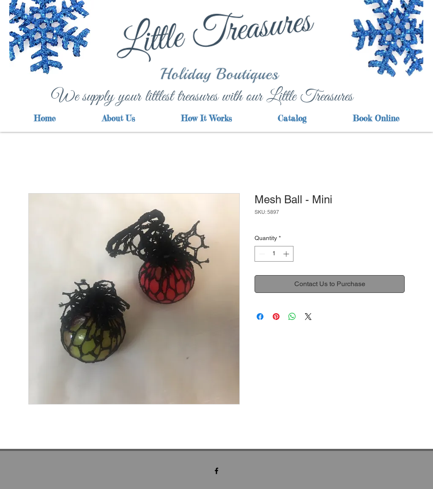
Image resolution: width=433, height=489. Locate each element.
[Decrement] (261, 253)
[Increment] (287, 253)
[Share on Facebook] (260, 316)
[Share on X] (308, 316)
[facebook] (216, 471)
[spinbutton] (274, 253)
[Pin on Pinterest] (276, 316)
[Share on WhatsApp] (292, 316)
